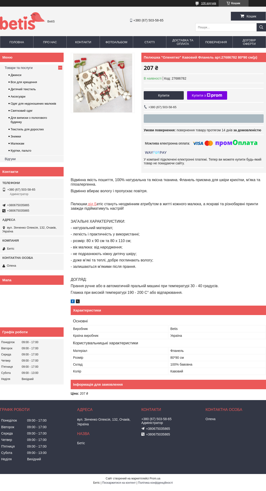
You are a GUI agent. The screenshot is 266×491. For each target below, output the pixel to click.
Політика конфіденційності (155, 482)
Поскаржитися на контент (119, 482)
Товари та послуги (19, 68)
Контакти (83, 42)
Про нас (50, 42)
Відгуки (10, 159)
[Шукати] (261, 27)
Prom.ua (155, 478)
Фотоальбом (116, 42)
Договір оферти (249, 42)
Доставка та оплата (182, 42)
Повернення (216, 42)
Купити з (207, 95)
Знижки (16, 136)
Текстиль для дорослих (27, 129)
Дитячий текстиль (23, 89)
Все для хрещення (24, 82)
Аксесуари (18, 96)
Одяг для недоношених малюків (33, 103)
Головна (16, 42)
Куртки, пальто (21, 150)
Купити (163, 95)
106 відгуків (208, 3)
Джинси (16, 75)
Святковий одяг (22, 110)
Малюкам (17, 143)
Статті (149, 42)
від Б (92, 204)
